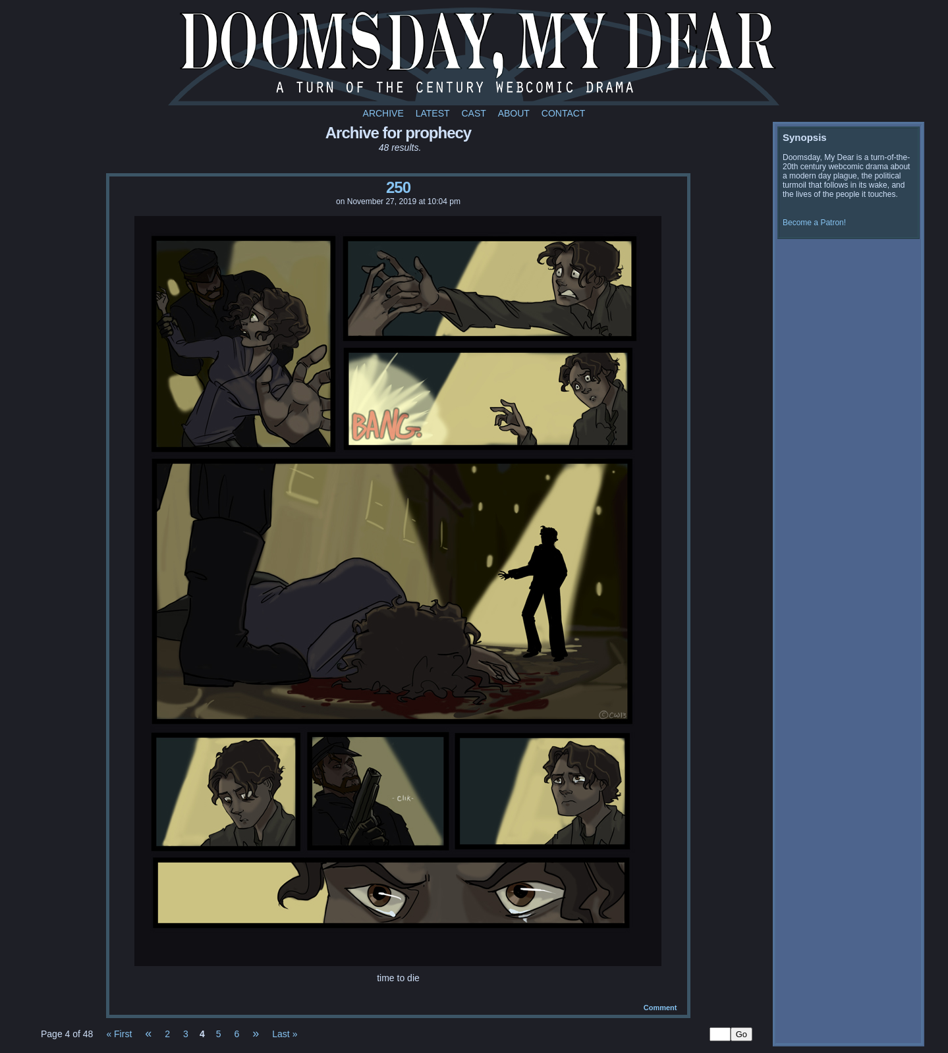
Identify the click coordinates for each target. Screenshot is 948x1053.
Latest (433, 113)
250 (398, 187)
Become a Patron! (814, 222)
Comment (660, 1008)
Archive (383, 113)
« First (119, 1034)
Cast (473, 113)
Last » (284, 1034)
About (514, 113)
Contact (564, 113)
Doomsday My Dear (474, 56)
